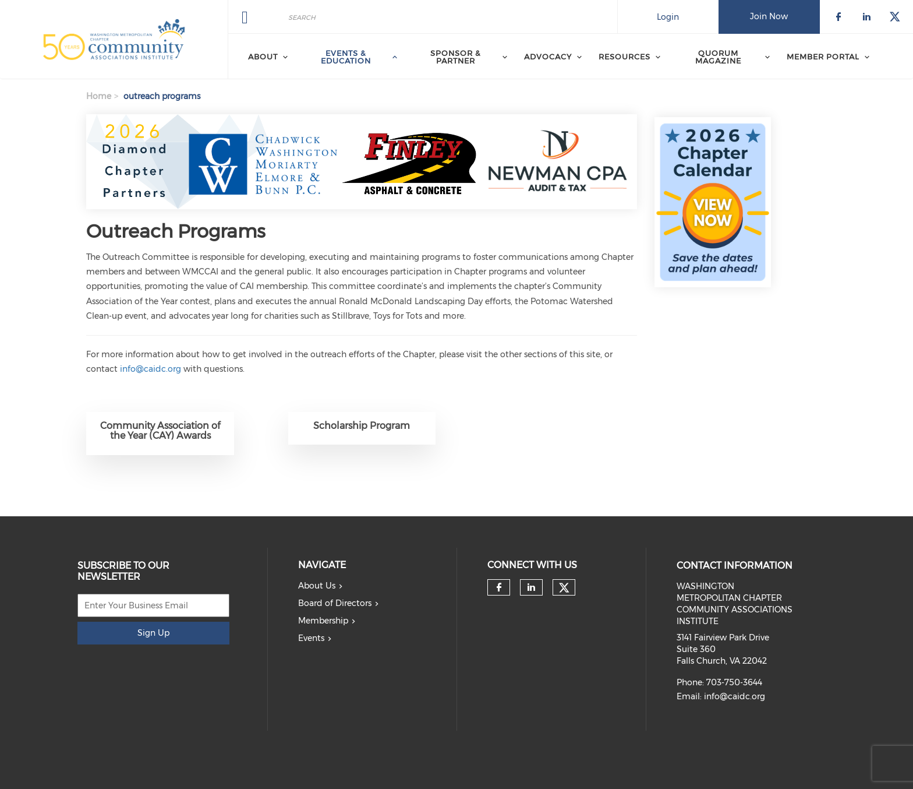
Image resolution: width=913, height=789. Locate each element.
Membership (323, 620)
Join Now (769, 16)
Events (311, 638)
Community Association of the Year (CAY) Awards (160, 431)
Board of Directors (334, 603)
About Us (316, 585)
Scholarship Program (361, 425)
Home (98, 96)
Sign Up (153, 633)
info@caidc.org (150, 369)
